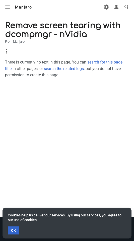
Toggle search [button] (126, 7)
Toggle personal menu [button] (116, 7)
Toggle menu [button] (8, 7)
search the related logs (64, 68)
